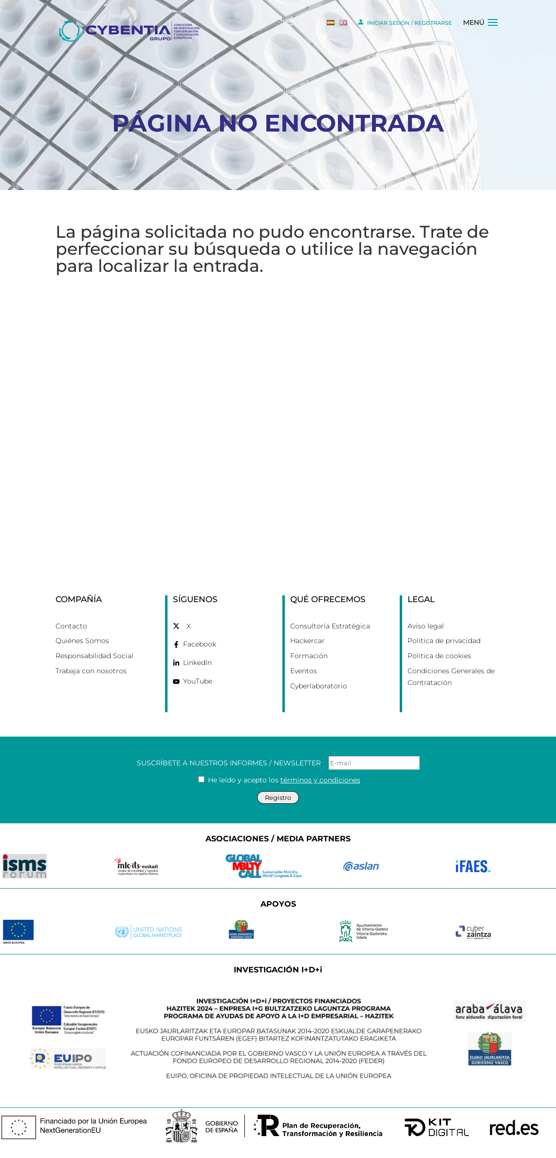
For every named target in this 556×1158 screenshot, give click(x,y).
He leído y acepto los (279, 780)
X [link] (188, 626)
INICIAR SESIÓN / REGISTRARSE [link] (404, 22)
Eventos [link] (303, 670)
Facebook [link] (199, 644)
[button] (492, 30)
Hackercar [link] (307, 640)
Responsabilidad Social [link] (94, 655)
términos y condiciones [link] (320, 780)
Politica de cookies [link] (439, 655)
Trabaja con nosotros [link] (91, 670)
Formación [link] (309, 655)
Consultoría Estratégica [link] (330, 626)
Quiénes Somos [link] (82, 640)
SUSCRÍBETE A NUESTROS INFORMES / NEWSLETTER (278, 763)
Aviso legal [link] (426, 626)
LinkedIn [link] (197, 662)
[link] (130, 30)
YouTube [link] (197, 681)
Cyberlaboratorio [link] (318, 686)
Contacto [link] (71, 626)
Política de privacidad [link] (444, 640)
